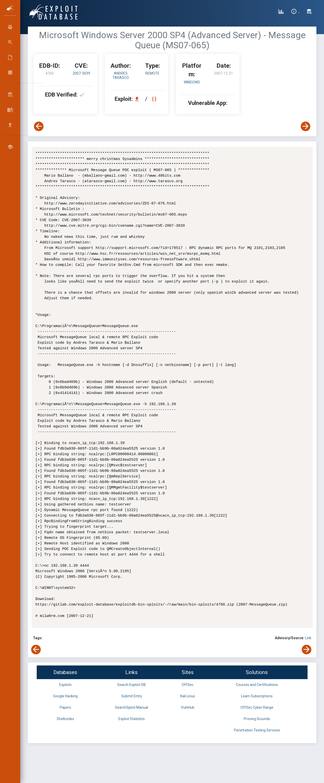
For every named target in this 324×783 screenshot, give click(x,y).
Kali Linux (187, 696)
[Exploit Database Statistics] (281, 12)
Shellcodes (65, 719)
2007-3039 (81, 73)
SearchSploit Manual (131, 707)
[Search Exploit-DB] (309, 12)
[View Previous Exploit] (39, 126)
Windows (192, 82)
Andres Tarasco (120, 75)
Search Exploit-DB (131, 685)
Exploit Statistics (131, 719)
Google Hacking (65, 696)
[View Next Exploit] (305, 126)
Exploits (65, 685)
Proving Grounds (257, 719)
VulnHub (187, 707)
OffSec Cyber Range (256, 707)
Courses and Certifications (257, 685)
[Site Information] (295, 12)
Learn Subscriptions (257, 696)
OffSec (187, 685)
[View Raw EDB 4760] (154, 99)
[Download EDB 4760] (138, 99)
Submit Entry (131, 696)
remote (152, 73)
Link (308, 638)
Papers (65, 707)
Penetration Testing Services (257, 730)
